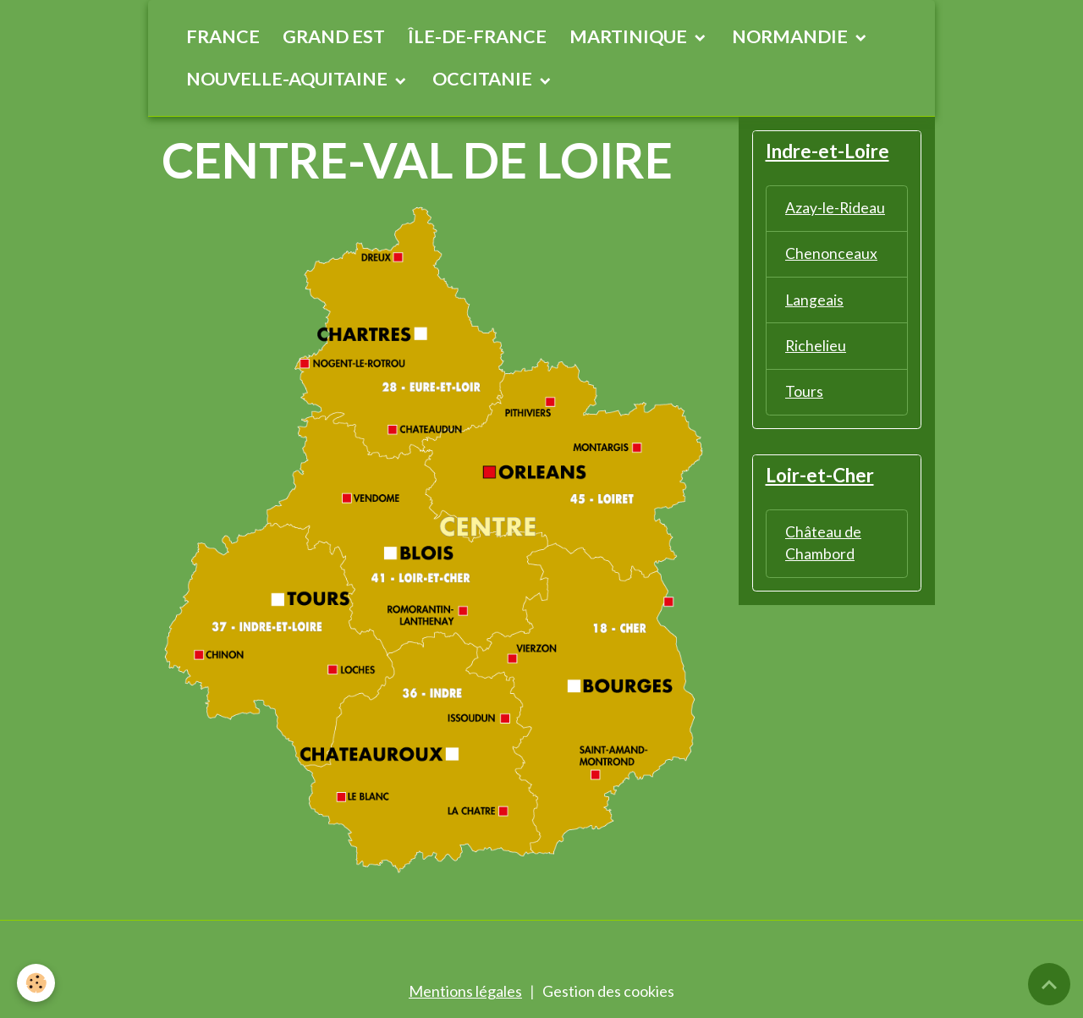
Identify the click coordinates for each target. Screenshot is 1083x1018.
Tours (804, 394)
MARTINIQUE (629, 36)
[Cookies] (36, 983)
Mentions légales (465, 991)
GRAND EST (334, 36)
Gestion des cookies (608, 991)
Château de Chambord (823, 547)
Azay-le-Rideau (835, 208)
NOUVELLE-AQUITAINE (288, 79)
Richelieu (816, 347)
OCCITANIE (484, 79)
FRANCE (223, 36)
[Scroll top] (1049, 984)
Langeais (814, 301)
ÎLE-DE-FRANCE (477, 36)
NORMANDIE (791, 36)
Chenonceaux (831, 254)
